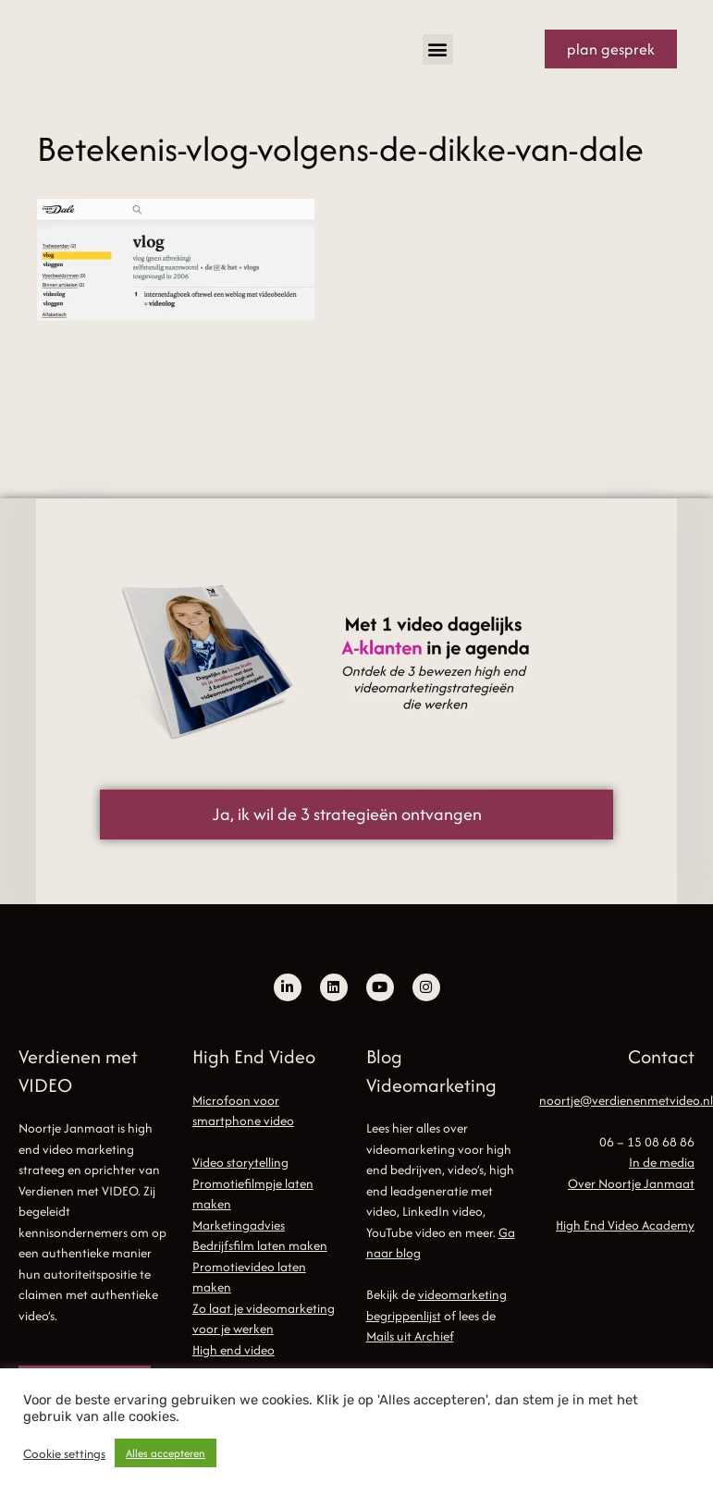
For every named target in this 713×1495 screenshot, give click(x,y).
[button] (438, 49)
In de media (662, 1162)
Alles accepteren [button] (165, 1453)
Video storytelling (240, 1162)
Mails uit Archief (410, 1336)
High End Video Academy (625, 1225)
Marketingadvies (238, 1225)
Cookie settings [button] (64, 1453)
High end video (233, 1350)
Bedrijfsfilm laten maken (259, 1245)
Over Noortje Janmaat (631, 1183)
